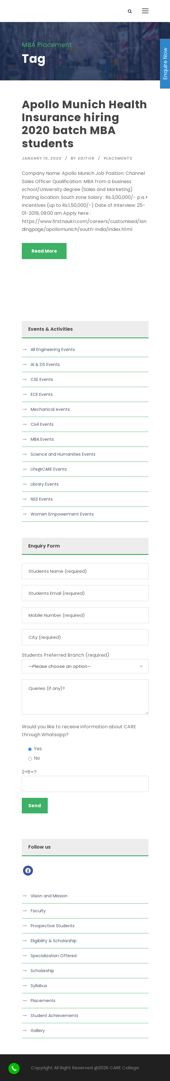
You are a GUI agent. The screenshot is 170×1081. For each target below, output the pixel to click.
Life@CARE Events (49, 469)
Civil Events (42, 424)
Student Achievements (54, 1015)
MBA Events (42, 439)
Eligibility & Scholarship (54, 941)
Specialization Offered (54, 956)
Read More (44, 251)
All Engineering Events (53, 349)
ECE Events (42, 394)
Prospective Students (53, 926)
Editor (86, 158)
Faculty (38, 911)
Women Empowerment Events (62, 514)
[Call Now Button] (14, 1068)
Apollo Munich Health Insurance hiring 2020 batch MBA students (84, 124)
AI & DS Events (45, 364)
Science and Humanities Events (63, 454)
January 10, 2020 (42, 158)
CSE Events (42, 379)
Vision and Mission (49, 896)
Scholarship (42, 971)
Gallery (38, 1030)
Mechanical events (50, 409)
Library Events (45, 484)
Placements (118, 158)
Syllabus (39, 986)
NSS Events (42, 499)
